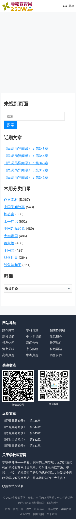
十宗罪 (9, 250)
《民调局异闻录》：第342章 (26, 170)
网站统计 (52, 502)
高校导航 (8, 336)
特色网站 (56, 349)
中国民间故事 (14, 207)
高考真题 (8, 355)
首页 (7, 509)
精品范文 (52, 509)
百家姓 (9, 243)
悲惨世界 (11, 257)
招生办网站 (57, 330)
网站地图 (38, 514)
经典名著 (39, 509)
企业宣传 (25, 514)
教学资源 (66, 509)
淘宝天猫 (8, 349)
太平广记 (11, 221)
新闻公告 (32, 342)
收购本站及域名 (13, 486)
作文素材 (11, 199)
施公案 (9, 214)
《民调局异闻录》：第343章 (26, 163)
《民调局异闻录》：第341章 (26, 177)
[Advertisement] (38, 52)
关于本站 (52, 514)
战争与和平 (12, 265)
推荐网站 (8, 330)
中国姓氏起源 (14, 228)
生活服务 (56, 336)
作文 (28, 509)
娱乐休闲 (8, 342)
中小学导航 (33, 336)
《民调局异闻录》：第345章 (26, 148)
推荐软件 (56, 342)
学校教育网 (19, 497)
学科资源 (32, 330)
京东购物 (32, 349)
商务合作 (56, 355)
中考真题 (32, 355)
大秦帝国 (11, 236)
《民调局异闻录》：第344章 (26, 156)
